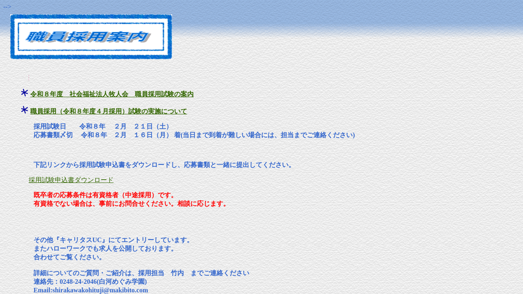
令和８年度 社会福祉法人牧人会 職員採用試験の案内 (112, 94)
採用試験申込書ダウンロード (71, 179)
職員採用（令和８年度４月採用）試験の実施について (108, 111)
